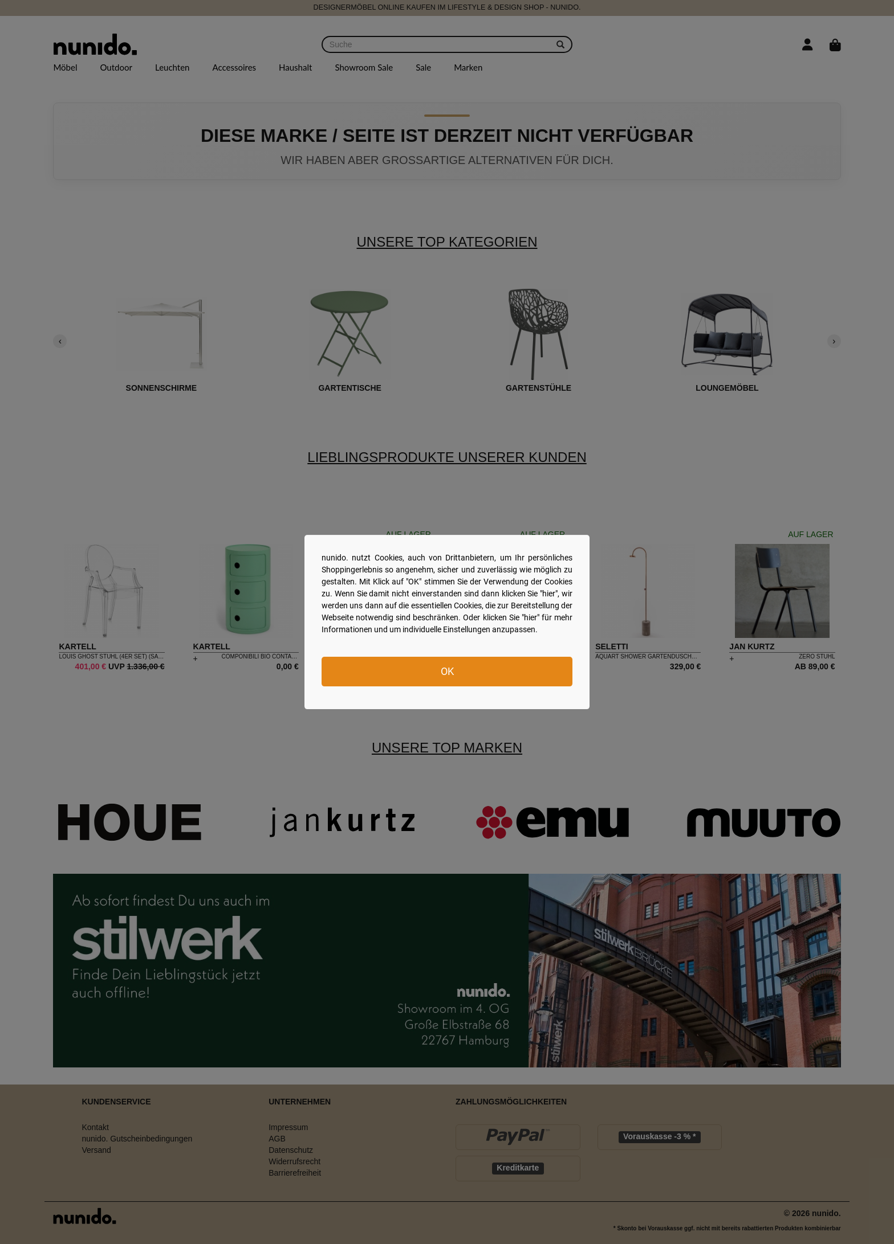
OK (447, 671)
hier (548, 593)
